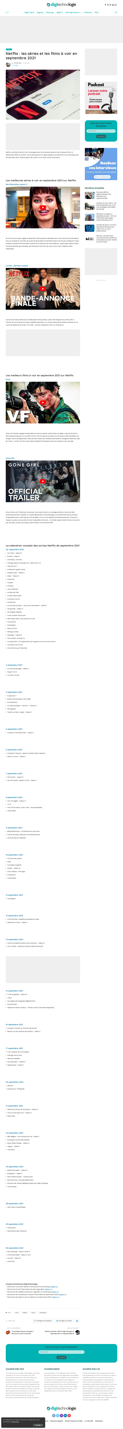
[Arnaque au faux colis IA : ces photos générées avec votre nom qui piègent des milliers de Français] (89, 206)
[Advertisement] (61, 29)
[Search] (116, 12)
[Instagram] (110, 4)
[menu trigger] (9, 12)
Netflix (25, 1312)
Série (33, 1312)
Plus (9, 49)
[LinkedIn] (113, 4)
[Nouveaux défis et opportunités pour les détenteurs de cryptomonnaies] (89, 195)
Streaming (43, 1312)
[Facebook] (105, 4)
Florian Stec (18, 63)
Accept (23, 1425)
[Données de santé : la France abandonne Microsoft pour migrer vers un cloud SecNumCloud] (89, 228)
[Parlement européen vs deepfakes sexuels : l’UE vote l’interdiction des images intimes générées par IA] (89, 217)
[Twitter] (108, 4)
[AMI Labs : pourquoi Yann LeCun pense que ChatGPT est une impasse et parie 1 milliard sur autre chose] (89, 239)
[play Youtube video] (43, 207)
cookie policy (7, 1421)
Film (17, 1312)
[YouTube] (116, 4)
